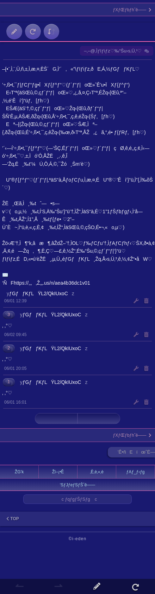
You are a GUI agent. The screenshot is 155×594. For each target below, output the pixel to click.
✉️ (5, 275)
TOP (12, 518)
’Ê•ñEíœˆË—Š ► (136, 453)
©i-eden (78, 538)
